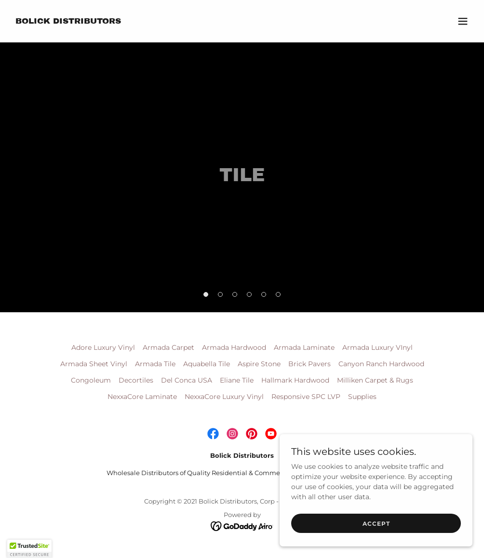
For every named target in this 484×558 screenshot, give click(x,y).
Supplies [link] (362, 396)
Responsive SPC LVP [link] (305, 396)
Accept (376, 523)
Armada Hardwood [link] (234, 347)
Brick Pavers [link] (309, 363)
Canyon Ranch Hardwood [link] (381, 363)
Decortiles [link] (136, 380)
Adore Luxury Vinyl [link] (103, 347)
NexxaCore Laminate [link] (142, 396)
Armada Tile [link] (155, 363)
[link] (68, 21)
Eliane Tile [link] (237, 380)
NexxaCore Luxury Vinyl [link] (224, 396)
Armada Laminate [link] (304, 347)
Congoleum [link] (91, 380)
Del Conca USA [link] (186, 380)
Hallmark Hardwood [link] (295, 380)
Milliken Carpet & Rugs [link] (375, 380)
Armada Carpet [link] (168, 347)
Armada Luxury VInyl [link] (377, 347)
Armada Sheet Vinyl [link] (93, 363)
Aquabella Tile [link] (206, 363)
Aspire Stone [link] (259, 363)
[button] (462, 21)
